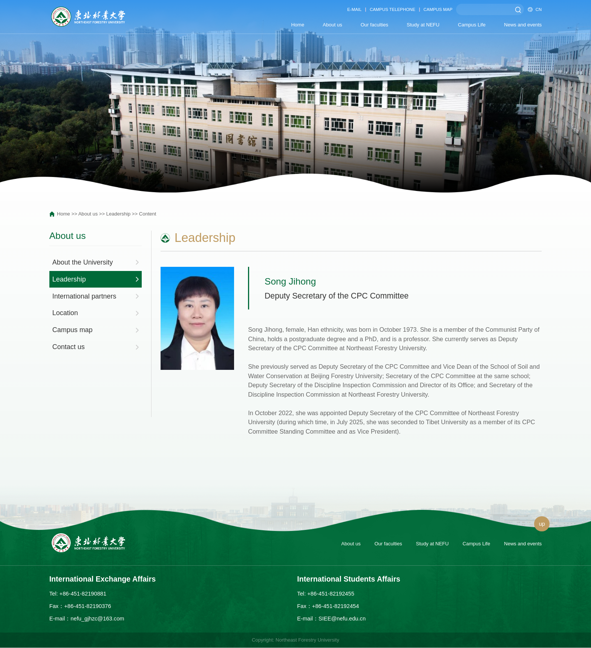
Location (65, 313)
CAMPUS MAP (438, 10)
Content (147, 214)
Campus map (72, 330)
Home (297, 25)
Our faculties (374, 25)
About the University (82, 262)
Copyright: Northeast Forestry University (295, 640)
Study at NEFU (423, 25)
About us (332, 25)
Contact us (68, 347)
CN (535, 9)
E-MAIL (354, 10)
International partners (84, 296)
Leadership (118, 214)
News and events (523, 25)
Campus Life (471, 25)
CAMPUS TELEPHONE (392, 10)
